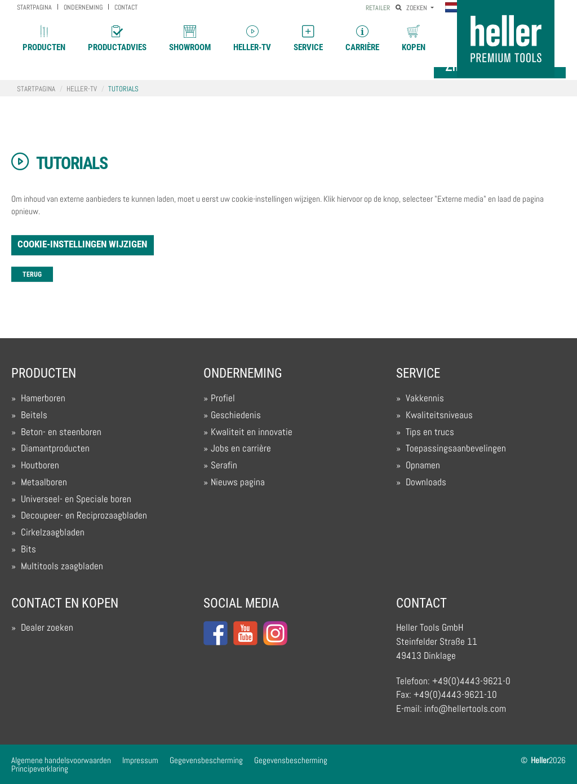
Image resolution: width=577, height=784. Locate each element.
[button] (454, 8)
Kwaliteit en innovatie (251, 432)
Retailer (378, 8)
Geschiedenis (236, 415)
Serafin (224, 465)
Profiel (223, 398)
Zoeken (412, 8)
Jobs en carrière (241, 448)
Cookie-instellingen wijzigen (82, 244)
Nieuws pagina (238, 482)
